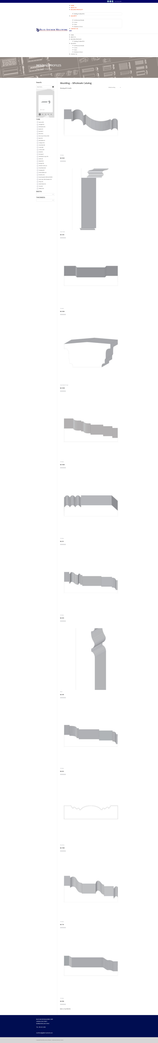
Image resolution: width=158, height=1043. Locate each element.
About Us (74, 8)
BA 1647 (42, 110)
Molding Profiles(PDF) (79, 14)
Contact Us (74, 29)
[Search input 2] (44, 86)
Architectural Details (79, 20)
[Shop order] (114, 87)
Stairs (75, 24)
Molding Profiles (77, 10)
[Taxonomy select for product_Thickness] (45, 200)
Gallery (74, 16)
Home (72, 6)
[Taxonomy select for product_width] (45, 194)
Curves (75, 22)
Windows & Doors (78, 27)
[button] (95, 31)
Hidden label (37, 122)
